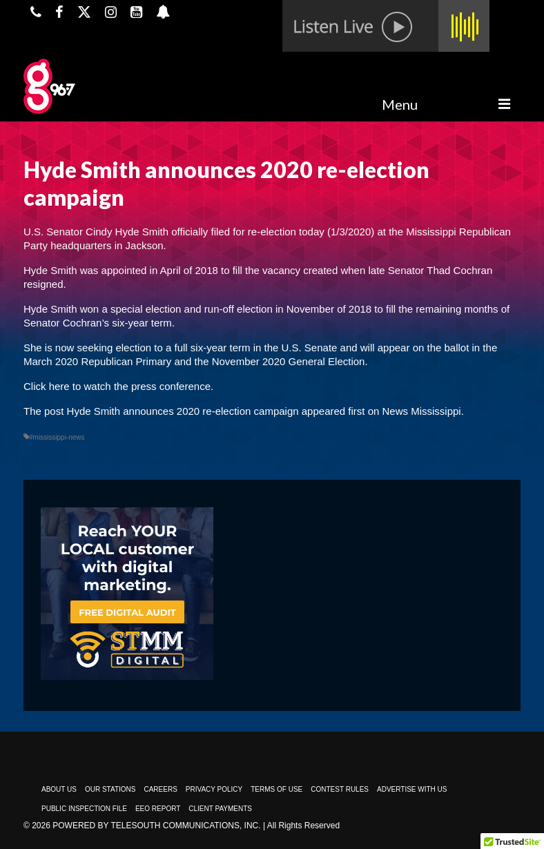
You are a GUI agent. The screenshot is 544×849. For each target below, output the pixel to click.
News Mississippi (421, 411)
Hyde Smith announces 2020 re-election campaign (183, 411)
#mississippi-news (57, 437)
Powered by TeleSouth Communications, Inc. (156, 825)
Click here (46, 386)
